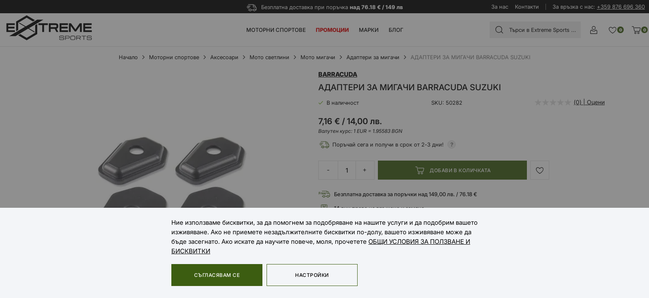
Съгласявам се (217, 275)
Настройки (312, 275)
